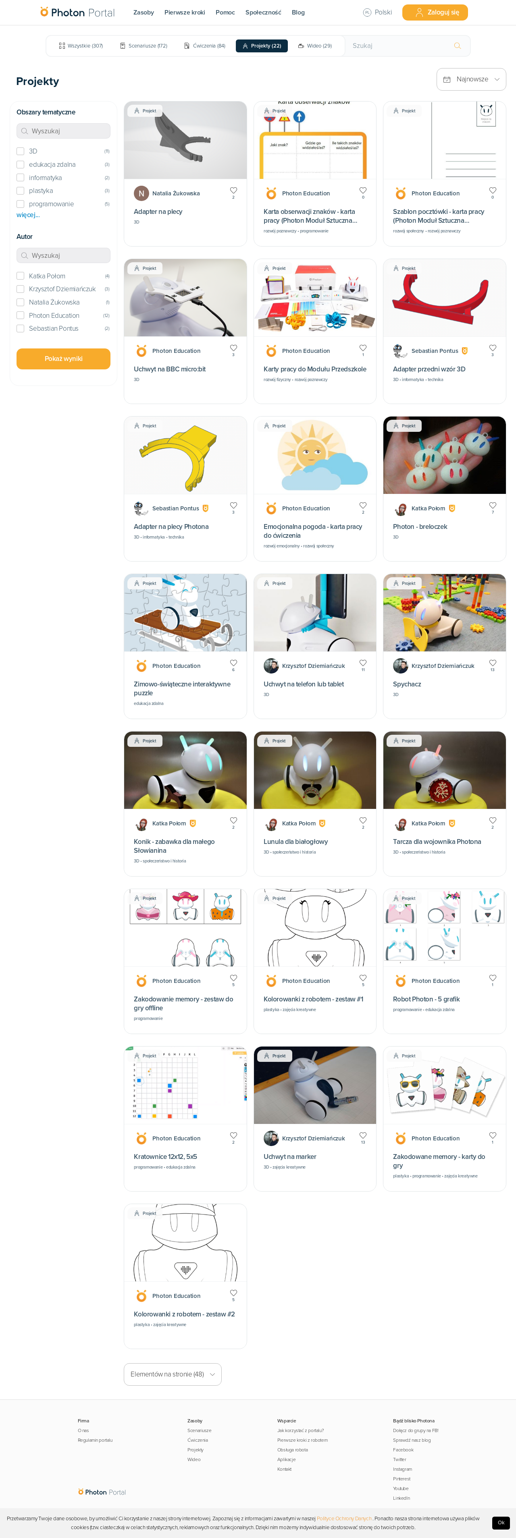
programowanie (51, 204)
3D (33, 151)
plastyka (41, 191)
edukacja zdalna (52, 164)
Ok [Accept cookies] (501, 1522)
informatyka (45, 178)
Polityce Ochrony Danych (344, 1518)
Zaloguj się (437, 12)
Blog (298, 12)
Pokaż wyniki (64, 358)
